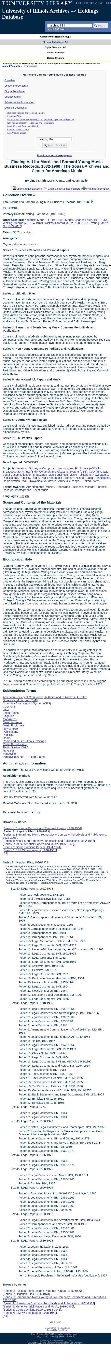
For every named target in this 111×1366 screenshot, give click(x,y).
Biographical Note (15, 91)
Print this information (96, 188)
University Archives (11, 63)
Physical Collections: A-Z (55, 42)
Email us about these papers (54, 155)
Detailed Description (16, 107)
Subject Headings (55, 52)
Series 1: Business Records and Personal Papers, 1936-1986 (42, 828)
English (24, 496)
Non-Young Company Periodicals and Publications (30, 123)
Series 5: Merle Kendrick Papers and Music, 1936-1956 (38, 844)
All (5, 853)
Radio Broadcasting (97, 477)
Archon (52, 1341)
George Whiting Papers (18, 129)
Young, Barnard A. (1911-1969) (45, 214)
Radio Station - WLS (15, 481)
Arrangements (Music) (40, 486)
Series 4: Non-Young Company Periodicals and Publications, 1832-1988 (49, 840)
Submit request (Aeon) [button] (27, 188)
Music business (58, 474)
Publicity (25, 477)
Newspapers (100, 474)
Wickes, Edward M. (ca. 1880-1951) (67, 223)
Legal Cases (11, 474)
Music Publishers (80, 474)
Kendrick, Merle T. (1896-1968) (44, 219)
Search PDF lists (55, 29)
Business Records (82, 486)
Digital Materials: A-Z (55, 47)
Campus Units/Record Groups (55, 37)
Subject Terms (13, 96)
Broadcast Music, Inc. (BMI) (20, 471)
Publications (10, 477)
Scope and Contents (16, 85)
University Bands (77, 63)
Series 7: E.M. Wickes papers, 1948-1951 (30, 850)
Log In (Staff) (55, 1322)
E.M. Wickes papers (16, 133)
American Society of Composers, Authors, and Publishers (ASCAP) (58, 468)
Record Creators (55, 58)
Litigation (26, 474)
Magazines (40, 474)
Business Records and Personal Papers (26, 113)
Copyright (95, 471)
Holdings (29, 63)
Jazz (106, 471)
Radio (35, 477)
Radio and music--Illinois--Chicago (62, 477)
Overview (10, 80)
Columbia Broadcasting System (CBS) (63, 471)
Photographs (23, 490)
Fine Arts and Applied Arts (51, 63)
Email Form (63, 1330)
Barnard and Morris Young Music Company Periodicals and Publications (40, 119)
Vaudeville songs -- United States (79, 481)
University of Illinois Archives (35, 11)
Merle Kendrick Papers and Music (23, 126)
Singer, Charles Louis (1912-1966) (86, 219)
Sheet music (40, 490)
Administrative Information (19, 102)
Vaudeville (49, 481)
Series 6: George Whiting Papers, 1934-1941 (32, 847)
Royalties (36, 481)
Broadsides (63, 486)
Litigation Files (14, 116)
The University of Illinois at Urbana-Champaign (63, 1343)
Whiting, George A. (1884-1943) (23, 223)
